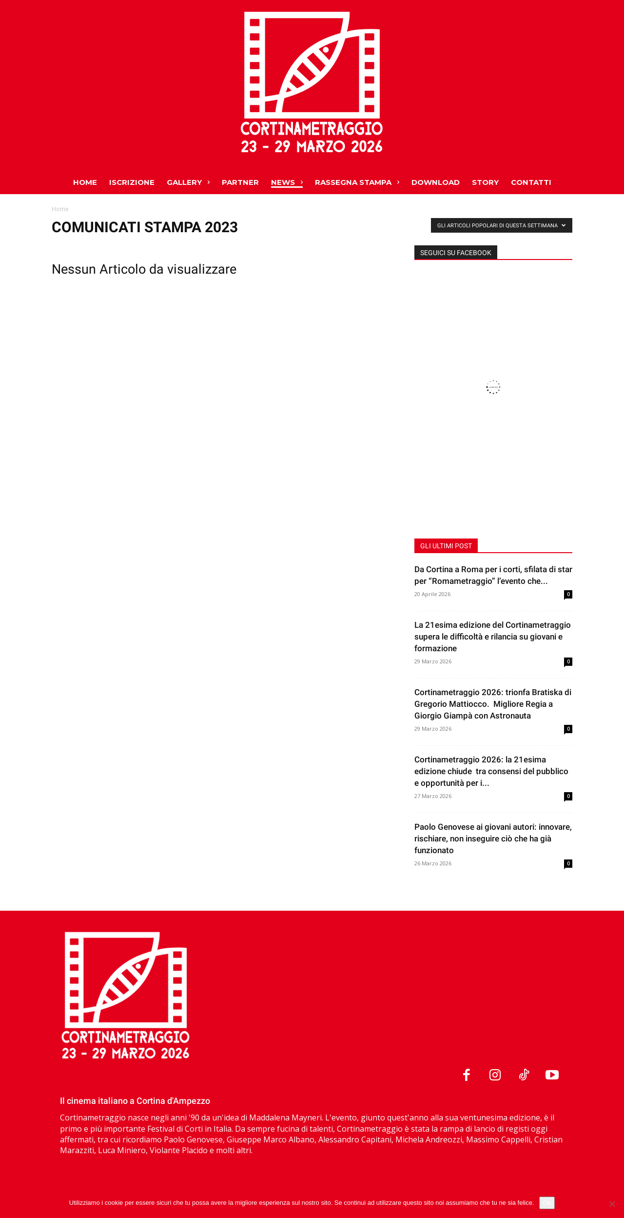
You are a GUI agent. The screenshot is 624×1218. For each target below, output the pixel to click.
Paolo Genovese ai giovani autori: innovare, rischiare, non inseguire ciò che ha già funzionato (493, 838)
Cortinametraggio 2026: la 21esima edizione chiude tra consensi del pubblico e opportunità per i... (491, 771)
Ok (547, 1202)
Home (60, 209)
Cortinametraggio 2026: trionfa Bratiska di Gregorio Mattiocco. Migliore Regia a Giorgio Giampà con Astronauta (492, 703)
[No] (612, 1204)
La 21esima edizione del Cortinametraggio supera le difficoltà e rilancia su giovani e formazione (492, 636)
